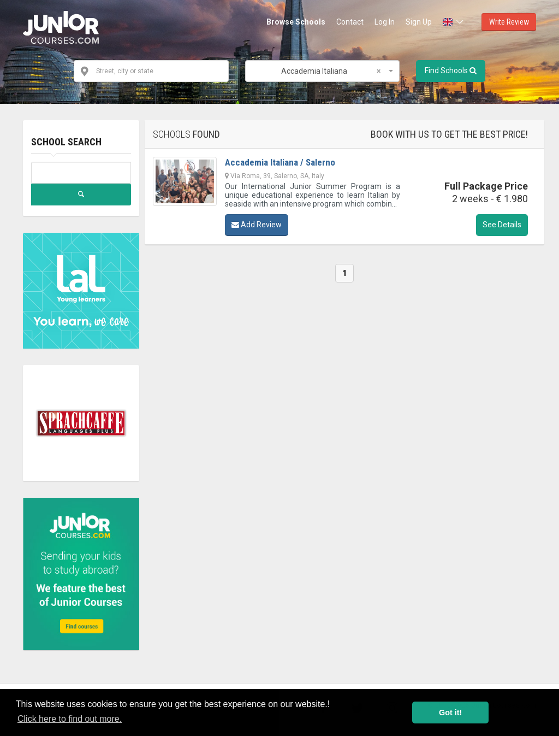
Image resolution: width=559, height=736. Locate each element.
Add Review (256, 224)
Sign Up (419, 21)
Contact (350, 21)
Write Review (509, 21)
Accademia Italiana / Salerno (280, 162)
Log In (384, 21)
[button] (454, 22)
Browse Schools (295, 21)
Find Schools (451, 70)
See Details (502, 224)
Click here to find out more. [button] (69, 718)
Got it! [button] (450, 712)
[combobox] (322, 71)
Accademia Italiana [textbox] (330, 71)
